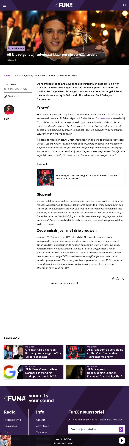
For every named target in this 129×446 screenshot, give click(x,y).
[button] (122, 440)
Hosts (7, 432)
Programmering (12, 420)
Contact (40, 420)
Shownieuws (103, 118)
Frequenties (10, 426)
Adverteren (42, 426)
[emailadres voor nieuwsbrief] (96, 429)
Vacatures (41, 432)
